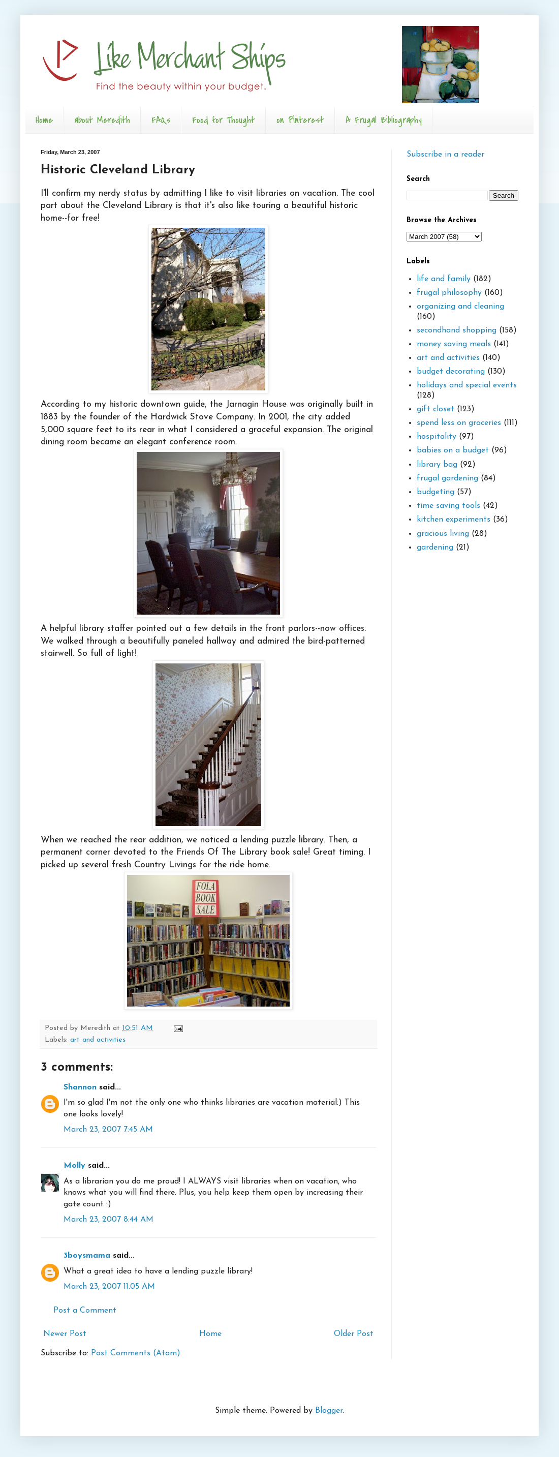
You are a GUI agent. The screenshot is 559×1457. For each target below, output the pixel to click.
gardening (435, 547)
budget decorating (451, 372)
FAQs (161, 120)
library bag (437, 465)
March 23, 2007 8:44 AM (108, 1220)
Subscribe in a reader (445, 154)
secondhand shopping (456, 330)
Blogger (329, 1411)
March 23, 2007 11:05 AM (109, 1287)
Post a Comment (84, 1311)
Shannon (80, 1087)
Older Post (354, 1334)
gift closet (435, 409)
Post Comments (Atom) (135, 1353)
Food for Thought (223, 120)
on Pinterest (300, 120)
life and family (444, 279)
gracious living (443, 534)
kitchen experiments (453, 519)
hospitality (436, 437)
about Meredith (102, 120)
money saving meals (454, 344)
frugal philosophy (449, 293)
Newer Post (64, 1334)
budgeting (435, 492)
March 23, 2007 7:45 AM (108, 1130)
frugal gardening (447, 478)
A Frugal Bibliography (384, 120)
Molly (74, 1166)
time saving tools (448, 506)
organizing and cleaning (460, 306)
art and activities (98, 1040)
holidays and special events (467, 385)
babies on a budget (453, 450)
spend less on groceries (459, 423)
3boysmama (87, 1256)
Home (44, 120)
